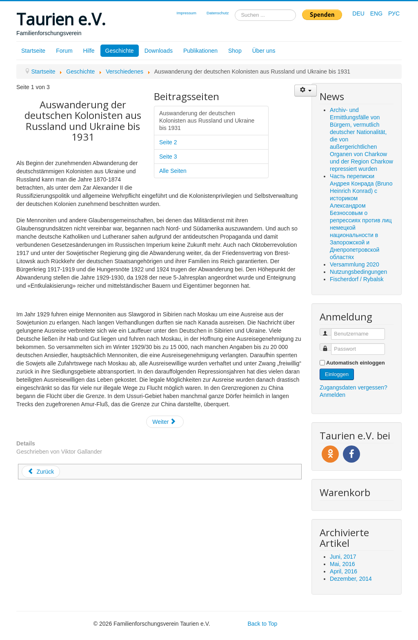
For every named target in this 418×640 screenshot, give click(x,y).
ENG (377, 13)
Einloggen (337, 374)
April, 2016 (343, 571)
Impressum (186, 13)
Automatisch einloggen (355, 363)
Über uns (264, 50)
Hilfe (89, 50)
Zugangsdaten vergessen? (353, 387)
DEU (359, 13)
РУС (394, 13)
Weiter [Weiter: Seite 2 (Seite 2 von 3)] (164, 421)
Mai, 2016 (342, 564)
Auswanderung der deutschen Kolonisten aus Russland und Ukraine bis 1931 (206, 120)
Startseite (33, 50)
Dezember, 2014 (351, 578)
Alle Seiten (173, 171)
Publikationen (200, 50)
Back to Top (262, 623)
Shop (235, 50)
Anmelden (332, 395)
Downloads (159, 50)
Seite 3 (168, 156)
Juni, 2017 (343, 556)
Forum (64, 50)
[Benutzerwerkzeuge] (305, 90)
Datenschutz (218, 13)
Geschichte (119, 50)
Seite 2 (168, 142)
